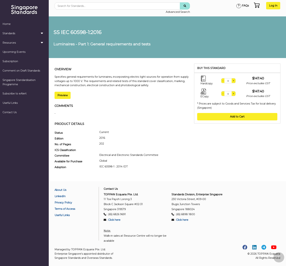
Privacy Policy (63, 202)
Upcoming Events (14, 52)
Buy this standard (211, 68)
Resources (23, 42)
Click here (114, 219)
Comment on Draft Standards (21, 70)
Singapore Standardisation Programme (19, 82)
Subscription (10, 61)
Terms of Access (65, 208)
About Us (60, 190)
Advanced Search (178, 12)
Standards (23, 33)
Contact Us (10, 112)
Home (7, 24)
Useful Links (10, 103)
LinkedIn (60, 196)
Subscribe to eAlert (15, 93)
